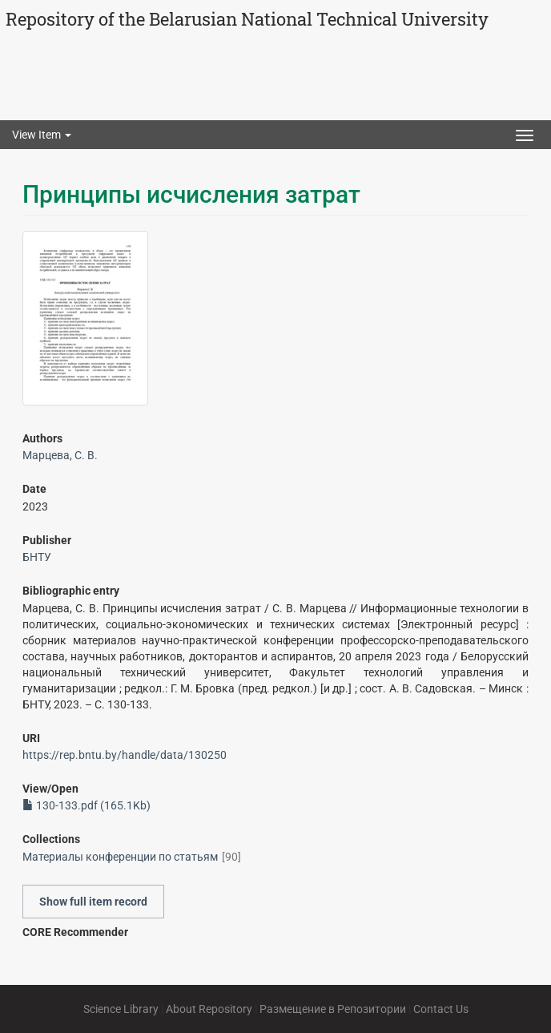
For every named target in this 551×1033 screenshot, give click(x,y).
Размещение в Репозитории (332, 1009)
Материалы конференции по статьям (120, 856)
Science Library (121, 1009)
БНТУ (36, 557)
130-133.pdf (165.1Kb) (86, 805)
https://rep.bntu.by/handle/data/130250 (124, 755)
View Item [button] (41, 134)
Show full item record (93, 901)
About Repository (209, 1009)
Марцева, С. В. (60, 455)
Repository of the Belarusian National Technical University (247, 18)
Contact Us (441, 1009)
